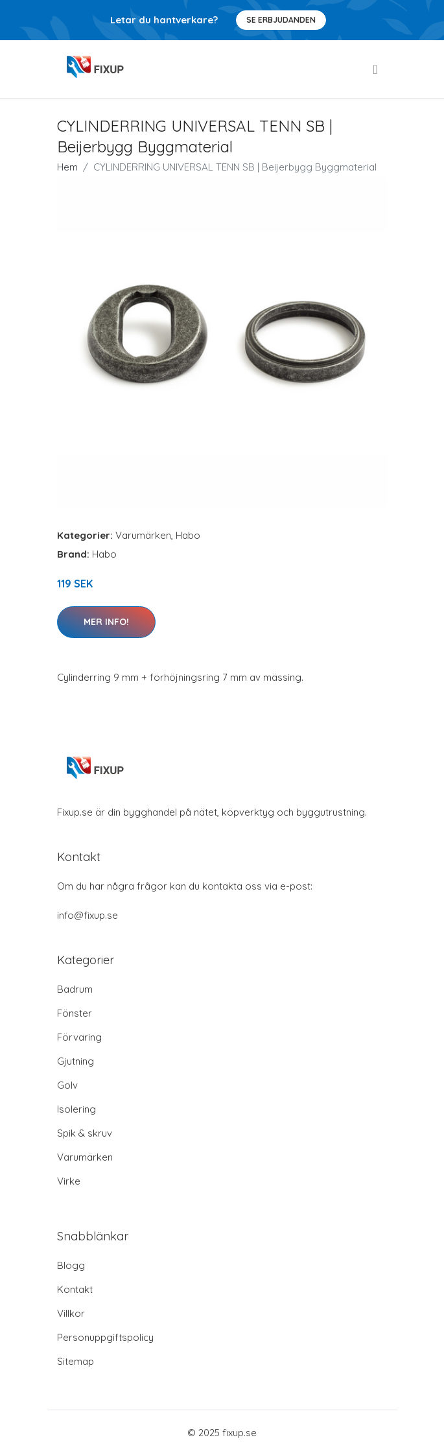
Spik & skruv (84, 1133)
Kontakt (75, 1289)
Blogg (71, 1265)
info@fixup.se (87, 915)
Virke (68, 1181)
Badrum (75, 989)
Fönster (74, 1013)
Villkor (71, 1313)
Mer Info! (106, 622)
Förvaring (79, 1037)
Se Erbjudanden (281, 20)
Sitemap (75, 1361)
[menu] (376, 69)
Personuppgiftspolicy (105, 1337)
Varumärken (143, 535)
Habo (188, 535)
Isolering (76, 1109)
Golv (67, 1085)
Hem (67, 167)
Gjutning (75, 1061)
